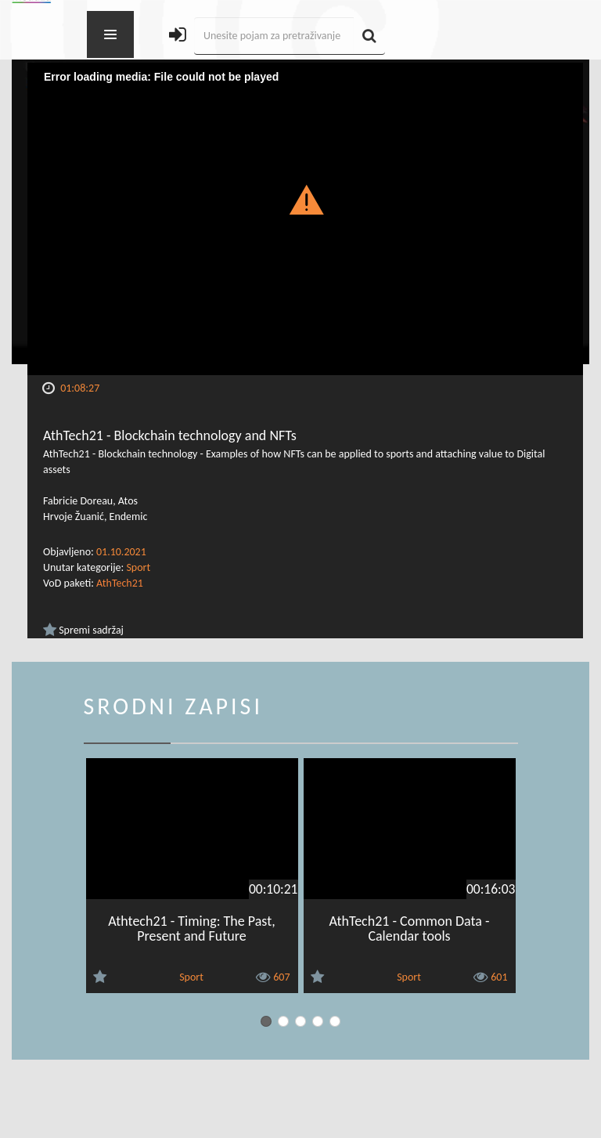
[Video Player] (305, 219)
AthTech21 (119, 583)
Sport (138, 567)
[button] (305, 199)
